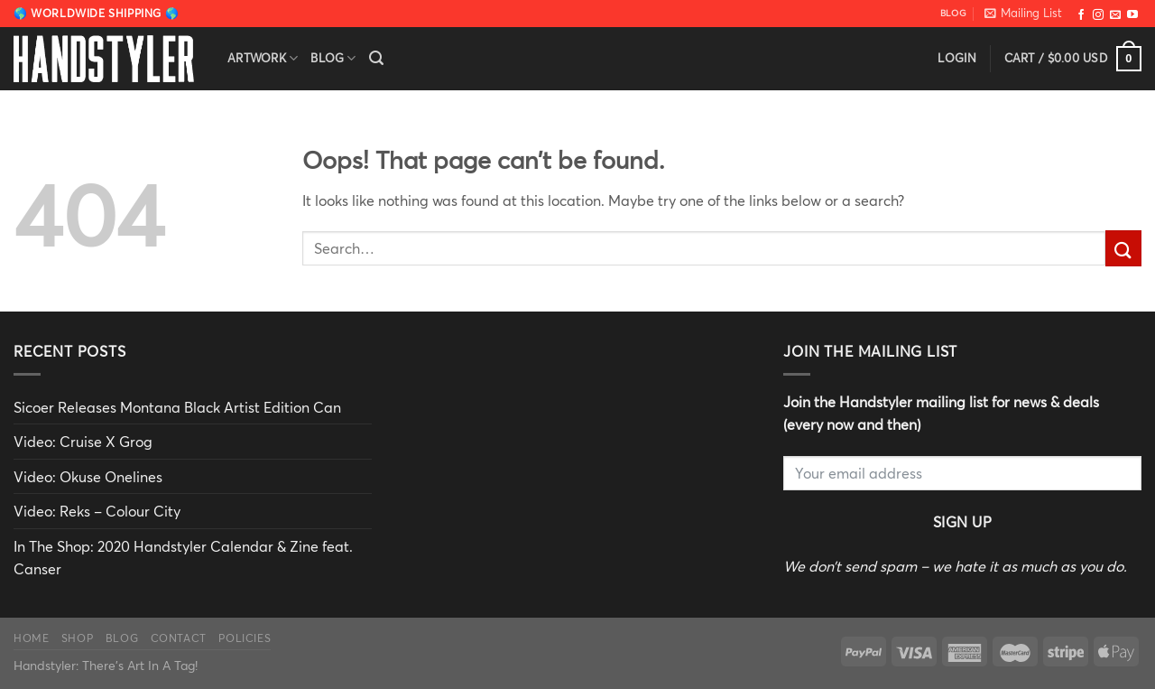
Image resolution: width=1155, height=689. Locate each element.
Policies (244, 637)
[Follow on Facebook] (1081, 15)
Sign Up (962, 522)
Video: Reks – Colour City (97, 510)
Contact (179, 637)
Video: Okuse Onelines (88, 476)
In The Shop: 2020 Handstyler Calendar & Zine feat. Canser (183, 557)
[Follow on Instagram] (1098, 15)
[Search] (376, 58)
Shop (77, 637)
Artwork (262, 58)
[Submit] (1123, 247)
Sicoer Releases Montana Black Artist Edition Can (177, 406)
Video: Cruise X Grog (83, 441)
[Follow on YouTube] (1132, 15)
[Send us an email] (1115, 15)
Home (31, 637)
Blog (333, 58)
